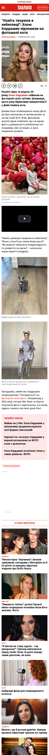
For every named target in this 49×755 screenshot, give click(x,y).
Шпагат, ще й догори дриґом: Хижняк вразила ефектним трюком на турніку (24, 731)
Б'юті (32, 14)
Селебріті (5, 14)
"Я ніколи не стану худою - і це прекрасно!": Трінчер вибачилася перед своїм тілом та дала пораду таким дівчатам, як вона (22, 651)
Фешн (25, 14)
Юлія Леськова (9, 37)
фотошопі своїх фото (14, 398)
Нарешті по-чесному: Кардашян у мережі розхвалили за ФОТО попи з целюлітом (24, 440)
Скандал (16, 14)
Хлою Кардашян (18, 95)
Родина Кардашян (11, 466)
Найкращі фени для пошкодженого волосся (23, 692)
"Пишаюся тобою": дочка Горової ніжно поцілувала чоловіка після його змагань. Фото (24, 607)
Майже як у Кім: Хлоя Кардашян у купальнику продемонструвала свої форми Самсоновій (24, 426)
